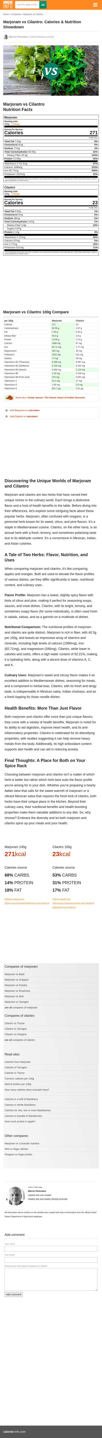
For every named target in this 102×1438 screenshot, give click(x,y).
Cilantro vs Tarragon (16, 1028)
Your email (10, 1255)
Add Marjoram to (25, 410)
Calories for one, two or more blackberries (28, 1110)
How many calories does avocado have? (27, 1089)
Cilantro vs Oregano (16, 1034)
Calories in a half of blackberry (21, 1099)
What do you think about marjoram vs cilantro (26, 1266)
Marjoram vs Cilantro (33, 14)
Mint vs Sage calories (16, 1149)
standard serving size (74, 903)
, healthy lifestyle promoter (31, 37)
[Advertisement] (51, 283)
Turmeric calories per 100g (19, 1078)
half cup (45, 903)
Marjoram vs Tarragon (17, 1001)
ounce (13, 903)
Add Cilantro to (24, 416)
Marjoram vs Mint (14, 996)
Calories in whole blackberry (20, 1104)
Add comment (13, 1294)
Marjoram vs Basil (14, 974)
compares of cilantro (23, 1040)
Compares (16, 14)
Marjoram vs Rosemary (17, 990)
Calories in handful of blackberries (23, 1116)
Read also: (50, 397)
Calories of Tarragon (16, 1067)
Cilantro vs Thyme (15, 1023)
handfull (21, 903)
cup (39, 903)
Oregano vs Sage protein (18, 1154)
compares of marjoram (24, 1007)
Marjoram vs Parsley (16, 985)
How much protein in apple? (20, 1121)
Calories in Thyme (15, 1072)
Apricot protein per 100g (18, 1084)
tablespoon (31, 903)
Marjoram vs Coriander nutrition (22, 1143)
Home (6, 14)
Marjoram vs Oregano (17, 979)
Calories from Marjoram (18, 1062)
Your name (10, 1244)
